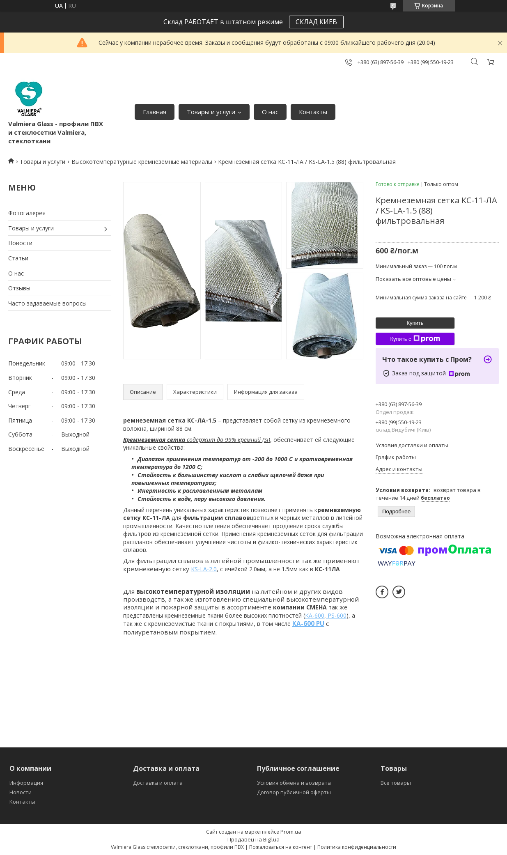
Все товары (396, 782)
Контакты (313, 112)
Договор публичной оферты (294, 792)
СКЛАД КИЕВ (316, 21)
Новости (20, 243)
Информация (26, 782)
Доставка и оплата (158, 782)
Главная (154, 112)
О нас (270, 112)
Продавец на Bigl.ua (253, 839)
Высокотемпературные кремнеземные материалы (141, 161)
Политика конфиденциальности (356, 847)
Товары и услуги (211, 112)
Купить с (415, 338)
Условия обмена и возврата (294, 782)
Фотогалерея (27, 213)
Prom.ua (290, 831)
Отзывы (19, 288)
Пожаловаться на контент (280, 847)
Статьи (18, 258)
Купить (414, 323)
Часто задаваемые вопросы (47, 303)
